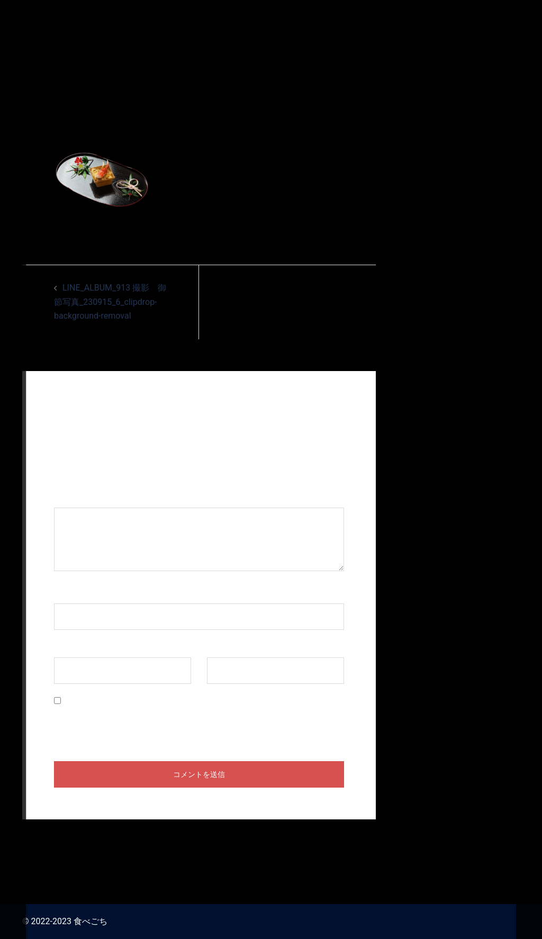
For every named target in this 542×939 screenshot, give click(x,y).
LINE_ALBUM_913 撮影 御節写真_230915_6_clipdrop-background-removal (110, 302)
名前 (68, 593)
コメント (76, 497)
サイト (219, 647)
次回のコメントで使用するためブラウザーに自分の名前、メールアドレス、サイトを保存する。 (198, 722)
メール (72, 647)
